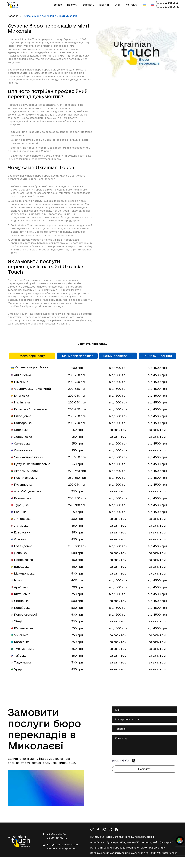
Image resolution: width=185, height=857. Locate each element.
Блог (117, 4)
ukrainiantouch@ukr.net (61, 848)
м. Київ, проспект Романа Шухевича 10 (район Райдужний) (127, 847)
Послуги (72, 4)
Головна (13, 16)
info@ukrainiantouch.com (62, 844)
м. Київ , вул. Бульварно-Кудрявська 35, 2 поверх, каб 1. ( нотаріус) (131, 842)
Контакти (132, 4)
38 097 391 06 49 (169, 6)
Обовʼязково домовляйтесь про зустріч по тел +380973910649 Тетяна (133, 853)
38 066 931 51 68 (168, 3)
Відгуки (104, 4)
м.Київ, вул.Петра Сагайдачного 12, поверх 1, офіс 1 (122, 837)
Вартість (88, 4)
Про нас (57, 4)
